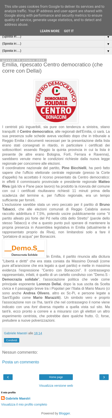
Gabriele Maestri (18, 398)
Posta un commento (20, 362)
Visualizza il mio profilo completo (24, 404)
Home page (56, 377)
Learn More (50, 31)
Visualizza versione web (56, 385)
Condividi (11, 340)
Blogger (64, 413)
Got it (69, 31)
